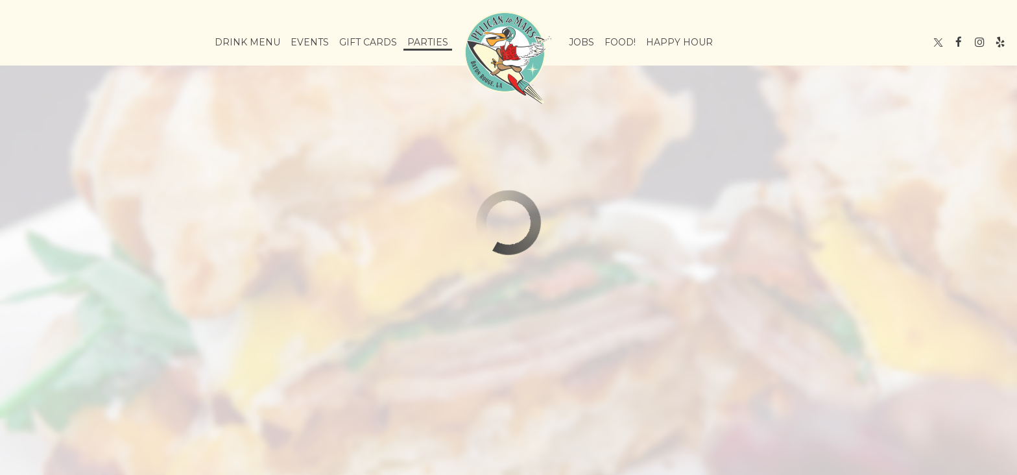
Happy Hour (679, 42)
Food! (620, 42)
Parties (427, 42)
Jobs (581, 42)
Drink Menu (247, 42)
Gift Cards (368, 42)
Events (310, 42)
